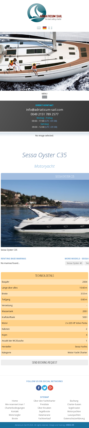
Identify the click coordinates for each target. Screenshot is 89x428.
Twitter (44, 387)
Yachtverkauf (44, 418)
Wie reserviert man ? (15, 404)
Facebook (38, 387)
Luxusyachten (74, 415)
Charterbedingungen (15, 407)
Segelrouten (74, 407)
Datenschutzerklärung (74, 418)
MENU (44, 95)
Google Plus (50, 387)
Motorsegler (15, 415)
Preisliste (44, 404)
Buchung (74, 400)
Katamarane (44, 415)
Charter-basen (74, 404)
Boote (15, 418)
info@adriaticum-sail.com (44, 110)
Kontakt (15, 411)
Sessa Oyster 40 (74, 263)
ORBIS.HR (70, 425)
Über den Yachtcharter (44, 400)
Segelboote (44, 411)
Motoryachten (74, 411)
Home (15, 400)
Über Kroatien (44, 407)
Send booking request (44, 362)
